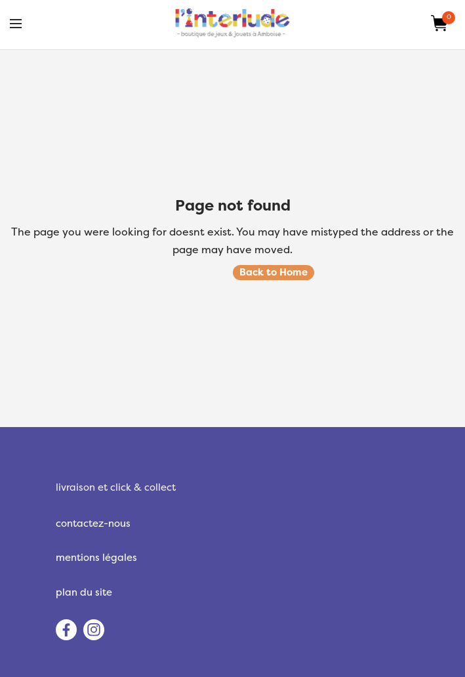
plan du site (84, 592)
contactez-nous (93, 523)
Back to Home (273, 272)
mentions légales (96, 558)
